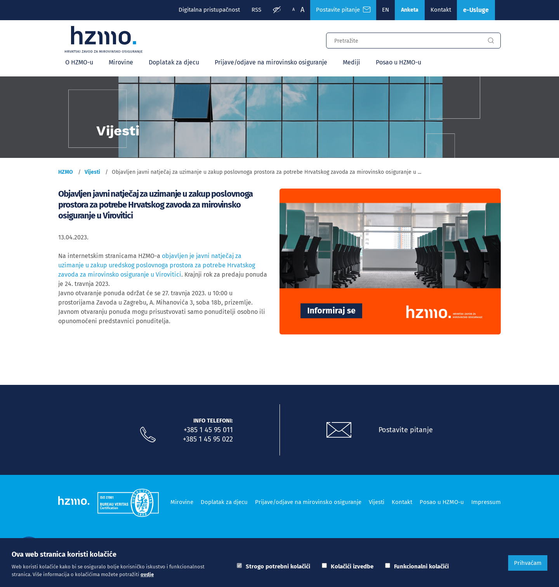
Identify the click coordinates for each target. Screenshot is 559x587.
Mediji (351, 62)
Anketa (409, 10)
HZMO (65, 172)
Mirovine (121, 62)
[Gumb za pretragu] (490, 41)
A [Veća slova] (302, 9)
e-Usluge (476, 10)
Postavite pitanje (405, 430)
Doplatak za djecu (174, 62)
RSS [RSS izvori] (256, 9)
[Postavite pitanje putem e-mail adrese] (338, 430)
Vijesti (92, 172)
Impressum (486, 502)
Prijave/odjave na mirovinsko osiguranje (271, 62)
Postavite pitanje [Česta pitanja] (343, 9)
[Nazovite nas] (148, 435)
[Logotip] (103, 39)
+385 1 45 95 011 (208, 430)
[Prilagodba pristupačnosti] (276, 10)
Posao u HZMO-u (398, 62)
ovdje (147, 574)
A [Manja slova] (293, 9)
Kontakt (441, 9)
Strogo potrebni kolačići (278, 566)
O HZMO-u (79, 62)
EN (385, 9)
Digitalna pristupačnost (209, 9)
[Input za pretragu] (403, 39)
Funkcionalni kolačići (421, 566)
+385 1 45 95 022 (208, 439)
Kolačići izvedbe (352, 566)
